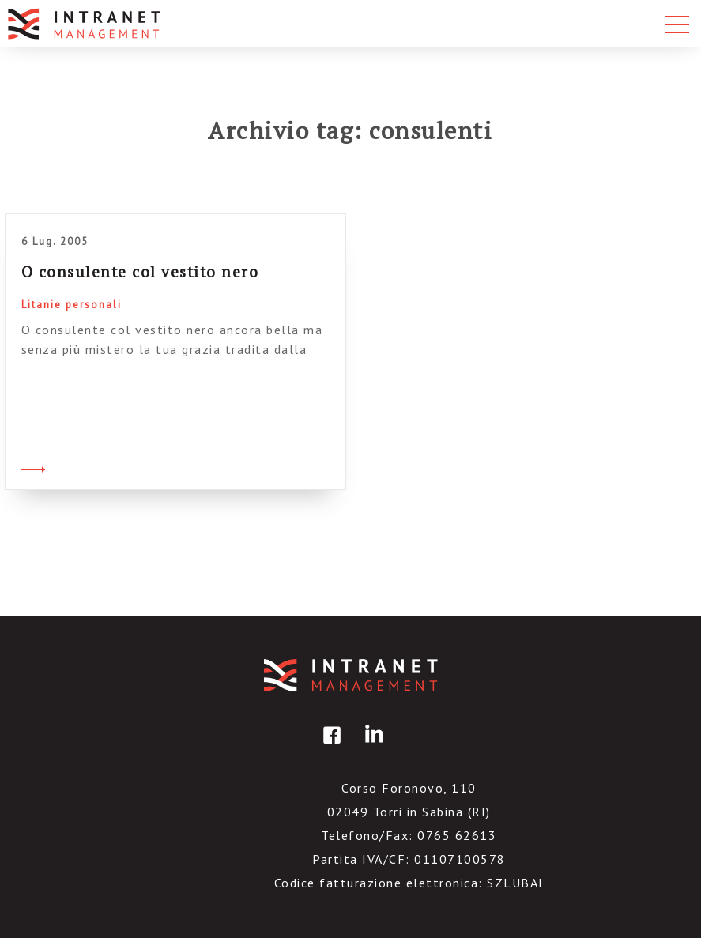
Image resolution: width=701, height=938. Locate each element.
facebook (329, 746)
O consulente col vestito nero (140, 271)
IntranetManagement (351, 675)
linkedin (371, 746)
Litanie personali (71, 304)
